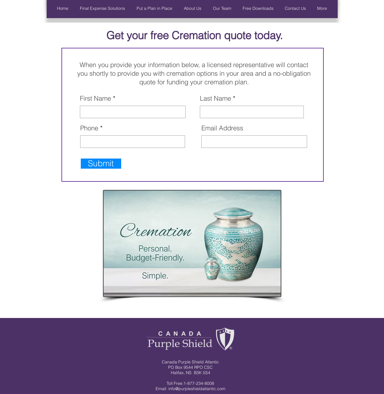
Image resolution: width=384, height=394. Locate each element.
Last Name (215, 98)
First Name (95, 98)
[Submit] (101, 164)
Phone (89, 128)
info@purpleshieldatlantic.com (196, 388)
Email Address (222, 128)
